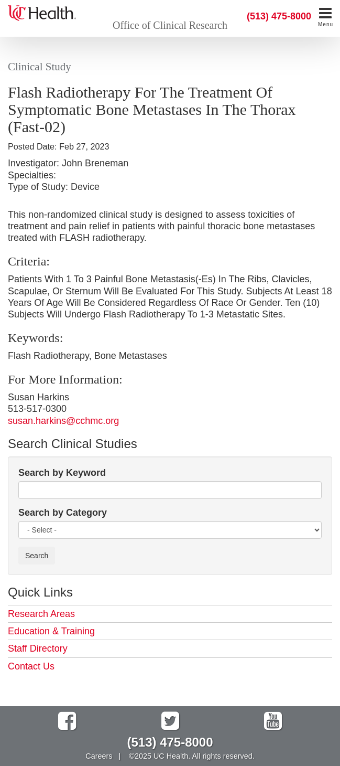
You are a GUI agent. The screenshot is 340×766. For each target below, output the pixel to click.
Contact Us (31, 666)
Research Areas (41, 614)
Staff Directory (38, 648)
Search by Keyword (62, 472)
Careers (98, 756)
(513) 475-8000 (279, 16)
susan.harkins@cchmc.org (63, 421)
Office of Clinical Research (170, 25)
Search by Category (62, 512)
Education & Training (51, 631)
